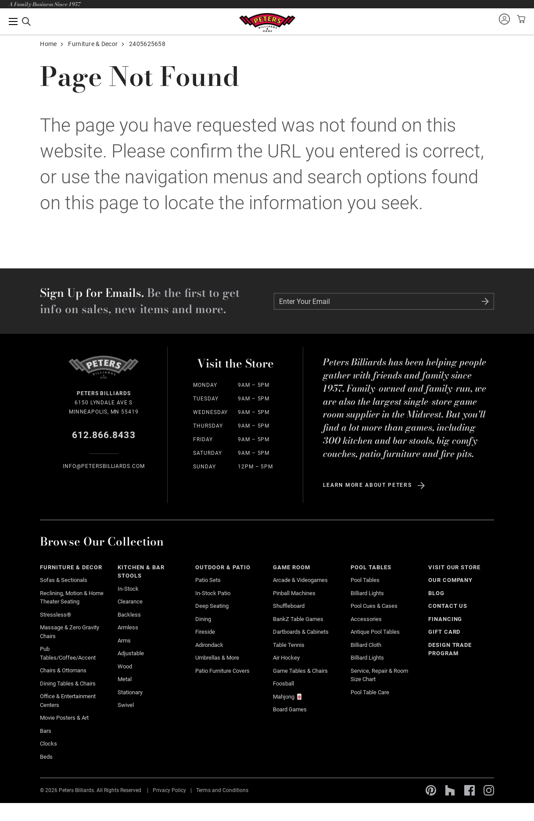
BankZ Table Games (298, 619)
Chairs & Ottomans (63, 670)
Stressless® (55, 614)
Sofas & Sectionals (63, 580)
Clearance (130, 601)
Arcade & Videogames (300, 580)
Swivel (126, 705)
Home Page (267, 22)
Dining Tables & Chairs (68, 683)
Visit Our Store (454, 567)
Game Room (291, 567)
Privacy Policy (169, 790)
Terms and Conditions (222, 790)
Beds (46, 756)
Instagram (489, 790)
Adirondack (209, 645)
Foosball (283, 683)
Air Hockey (286, 657)
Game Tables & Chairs (300, 671)
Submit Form (485, 301)
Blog (436, 593)
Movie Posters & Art (64, 717)
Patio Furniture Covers (222, 671)
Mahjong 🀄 (288, 696)
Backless (129, 614)
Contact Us (448, 606)
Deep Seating (212, 606)
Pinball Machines (294, 593)
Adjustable (131, 653)
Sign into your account (504, 18)
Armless (128, 627)
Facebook (469, 790)
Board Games (290, 709)
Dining (203, 619)
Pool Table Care (370, 692)
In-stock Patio (212, 593)
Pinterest (431, 790)
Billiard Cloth (366, 645)
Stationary (130, 692)
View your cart (520, 18)
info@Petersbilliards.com (104, 466)
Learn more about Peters (367, 485)
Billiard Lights (367, 593)
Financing (445, 619)
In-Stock (128, 588)
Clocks (48, 743)
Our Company (450, 580)
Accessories (366, 619)
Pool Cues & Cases (374, 606)
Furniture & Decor (93, 43)
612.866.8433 (104, 435)
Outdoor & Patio (223, 567)
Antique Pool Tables (375, 631)
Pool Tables (371, 567)
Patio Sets (208, 580)
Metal (125, 679)
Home (48, 43)
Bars (45, 731)
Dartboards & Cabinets (301, 631)
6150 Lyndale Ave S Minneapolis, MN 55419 (103, 402)
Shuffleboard (289, 606)
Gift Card (444, 631)
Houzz (450, 790)
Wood (125, 666)
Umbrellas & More (217, 657)
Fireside (205, 631)
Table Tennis (289, 645)
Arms (124, 640)
